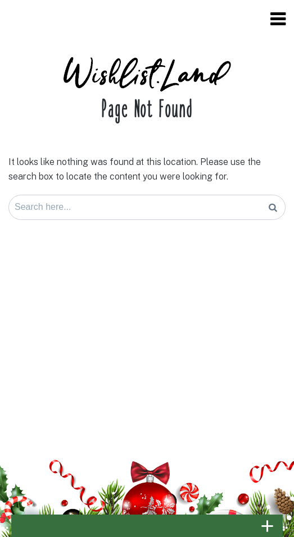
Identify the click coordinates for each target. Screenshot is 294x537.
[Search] (273, 207)
